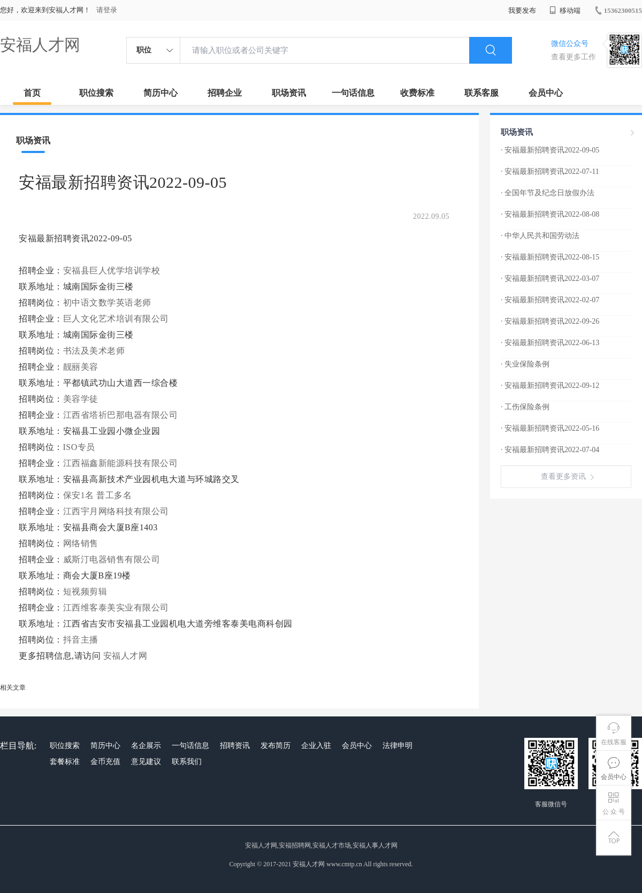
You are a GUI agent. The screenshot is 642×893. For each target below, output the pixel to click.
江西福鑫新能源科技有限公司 (120, 463)
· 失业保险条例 (525, 364)
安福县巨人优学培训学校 (111, 270)
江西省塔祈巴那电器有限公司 (120, 414)
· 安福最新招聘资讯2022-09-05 (550, 150)
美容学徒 (80, 398)
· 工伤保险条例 (525, 407)
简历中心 (160, 92)
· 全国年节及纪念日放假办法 (547, 193)
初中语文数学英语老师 (107, 302)
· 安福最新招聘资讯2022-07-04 (550, 450)
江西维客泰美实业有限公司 (116, 607)
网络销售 (80, 543)
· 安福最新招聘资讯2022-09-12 (550, 385)
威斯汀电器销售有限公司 (111, 559)
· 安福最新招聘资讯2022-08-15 (550, 257)
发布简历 (276, 746)
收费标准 (417, 92)
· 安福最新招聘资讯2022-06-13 (550, 343)
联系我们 (187, 762)
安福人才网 (40, 45)
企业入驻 (316, 746)
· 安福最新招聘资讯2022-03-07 (550, 278)
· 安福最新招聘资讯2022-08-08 (550, 214)
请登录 (106, 10)
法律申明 (397, 746)
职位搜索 (96, 92)
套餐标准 (65, 762)
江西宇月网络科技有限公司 (116, 511)
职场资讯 (289, 92)
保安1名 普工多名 (97, 495)
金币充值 (105, 762)
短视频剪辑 (85, 591)
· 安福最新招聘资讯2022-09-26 (550, 321)
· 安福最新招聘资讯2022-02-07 (550, 300)
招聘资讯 (235, 746)
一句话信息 (353, 92)
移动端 (564, 10)
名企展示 (146, 746)
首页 (32, 92)
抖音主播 (80, 639)
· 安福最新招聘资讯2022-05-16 (550, 428)
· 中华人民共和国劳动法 (540, 236)
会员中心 (546, 92)
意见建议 (146, 762)
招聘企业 (225, 92)
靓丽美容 (80, 366)
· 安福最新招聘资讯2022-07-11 (550, 171)
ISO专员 (79, 447)
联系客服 (481, 92)
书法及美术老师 (94, 350)
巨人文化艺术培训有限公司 (116, 318)
